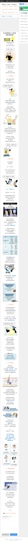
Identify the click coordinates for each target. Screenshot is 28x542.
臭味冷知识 (13, 513)
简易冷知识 (5, 12)
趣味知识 (4, 16)
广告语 (16, 12)
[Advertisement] (9, 25)
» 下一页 (13, 534)
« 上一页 (5, 534)
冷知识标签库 (5, 9)
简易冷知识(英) (11, 12)
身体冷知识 (8, 513)
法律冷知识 (11, 9)
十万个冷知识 (5, 6)
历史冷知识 (11, 6)
